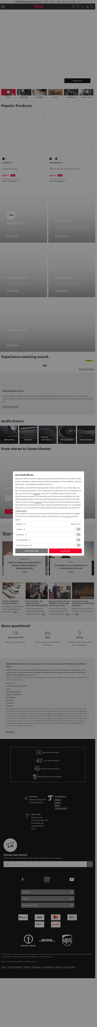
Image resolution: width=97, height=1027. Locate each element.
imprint (18, 519)
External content (22, 545)
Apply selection (32, 551)
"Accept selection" (22, 510)
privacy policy (68, 516)
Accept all (65, 551)
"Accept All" (39, 502)
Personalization (22, 540)
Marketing (20, 534)
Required (19, 524)
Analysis (19, 529)
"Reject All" (37, 493)
